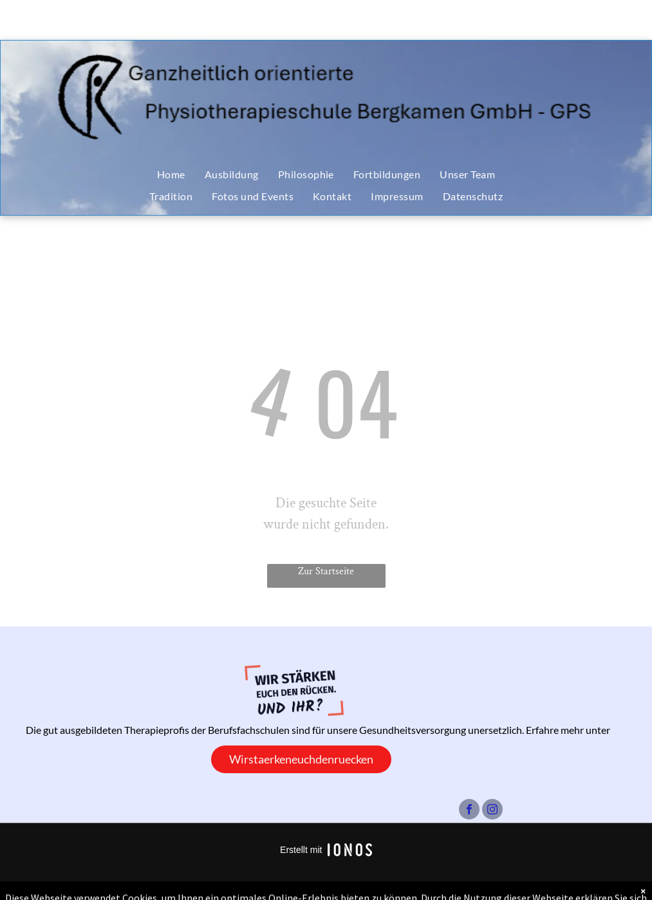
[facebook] (469, 811)
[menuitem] (171, 174)
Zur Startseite (326, 571)
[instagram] (492, 811)
